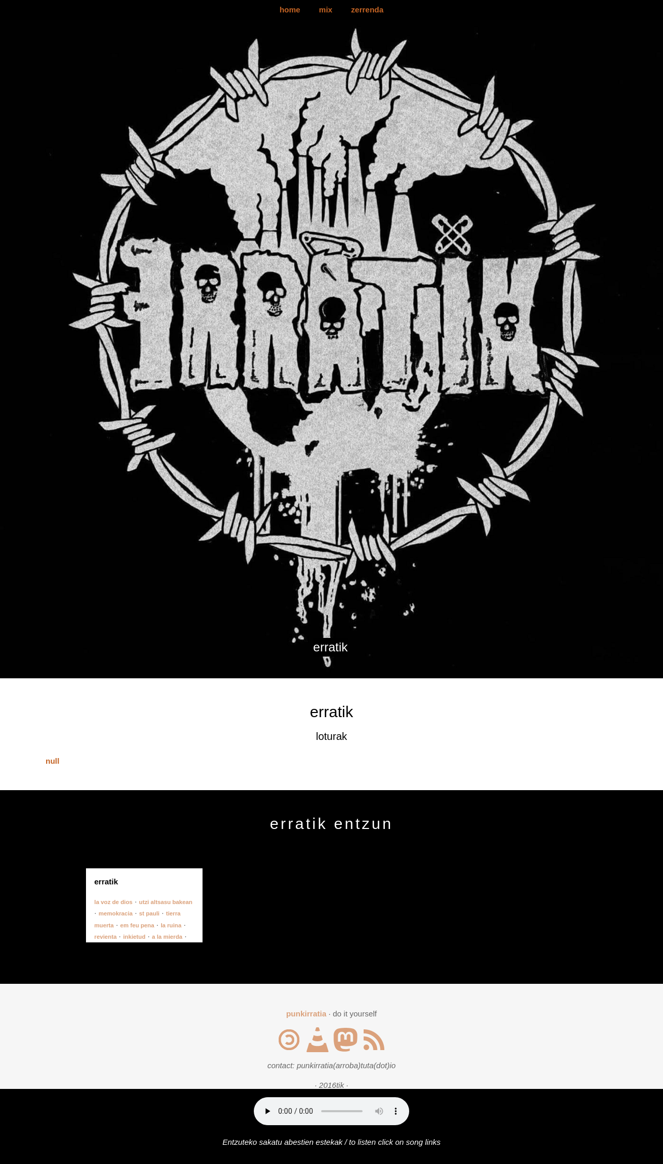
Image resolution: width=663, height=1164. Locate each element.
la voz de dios (113, 902)
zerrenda (367, 9)
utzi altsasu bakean (165, 902)
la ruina (171, 925)
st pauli (149, 913)
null (53, 760)
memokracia (115, 913)
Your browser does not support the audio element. (331, 1111)
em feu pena (137, 925)
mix (326, 9)
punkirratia (306, 1013)
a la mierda (167, 937)
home (290, 9)
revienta (105, 937)
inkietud (134, 937)
